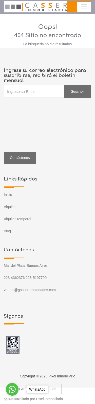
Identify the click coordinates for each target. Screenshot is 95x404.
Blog (7, 231)
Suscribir (78, 91)
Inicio (8, 195)
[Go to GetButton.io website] (12, 398)
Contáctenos (20, 158)
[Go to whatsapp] (12, 389)
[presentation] (42, 108)
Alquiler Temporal (17, 219)
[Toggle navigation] (84, 7)
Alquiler (10, 207)
